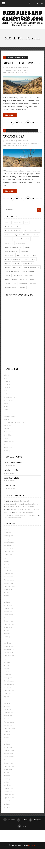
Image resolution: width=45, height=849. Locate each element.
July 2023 (7, 630)
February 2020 (9, 750)
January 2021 (8, 716)
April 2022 (7, 671)
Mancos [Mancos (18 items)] (7, 263)
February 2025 (8, 573)
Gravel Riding (8, 400)
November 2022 (9, 649)
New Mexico (8, 425)
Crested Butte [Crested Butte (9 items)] (20, 243)
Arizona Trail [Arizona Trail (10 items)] (17, 223)
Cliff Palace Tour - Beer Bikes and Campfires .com (20, 515)
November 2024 (9, 580)
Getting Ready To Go (10, 397)
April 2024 (7, 602)
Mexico (6, 410)
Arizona (10, 58)
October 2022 (8, 652)
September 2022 (9, 656)
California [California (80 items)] (8, 235)
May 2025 (7, 564)
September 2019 (9, 766)
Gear (5, 391)
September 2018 (9, 798)
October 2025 (8, 548)
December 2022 (9, 646)
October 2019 (8, 763)
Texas (6, 438)
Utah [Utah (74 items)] (14, 283)
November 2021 (9, 684)
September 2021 (9, 690)
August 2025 (8, 555)
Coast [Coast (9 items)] (36, 235)
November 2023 (9, 618)
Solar (8, 394)
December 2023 (9, 615)
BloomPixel (32, 845)
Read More (9, 115)
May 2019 (7, 779)
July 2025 (7, 558)
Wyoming (7, 451)
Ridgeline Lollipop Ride (21, 63)
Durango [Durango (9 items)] (27, 247)
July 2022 (7, 662)
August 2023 (8, 627)
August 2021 (8, 693)
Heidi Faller (9, 68)
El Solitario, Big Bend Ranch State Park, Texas (24, 509)
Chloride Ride (9, 485)
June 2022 (7, 665)
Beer (5, 378)
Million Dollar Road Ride (14, 462)
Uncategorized (9, 441)
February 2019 (8, 788)
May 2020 (7, 741)
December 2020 (9, 719)
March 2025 (7, 570)
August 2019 (8, 769)
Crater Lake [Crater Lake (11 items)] (9, 243)
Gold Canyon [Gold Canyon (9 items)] (25, 251)
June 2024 (7, 596)
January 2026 (8, 539)
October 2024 (8, 583)
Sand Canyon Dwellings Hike (23, 512)
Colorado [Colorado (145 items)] (8, 239)
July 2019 (7, 772)
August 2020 (8, 731)
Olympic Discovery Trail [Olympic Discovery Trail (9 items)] (31, 267)
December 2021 (9, 681)
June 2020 (7, 738)
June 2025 (7, 561)
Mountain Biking (21, 58)
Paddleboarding (9, 432)
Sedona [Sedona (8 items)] (14, 279)
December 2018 (9, 794)
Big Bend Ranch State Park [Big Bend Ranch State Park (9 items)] (13, 231)
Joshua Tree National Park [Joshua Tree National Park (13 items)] (13, 259)
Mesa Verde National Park (12, 518)
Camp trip (7, 384)
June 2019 (7, 776)
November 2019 (9, 760)
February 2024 (9, 608)
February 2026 (9, 536)
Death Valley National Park (15, 422)
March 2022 (7, 675)
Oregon (6, 429)
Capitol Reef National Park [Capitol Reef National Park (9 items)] (23, 235)
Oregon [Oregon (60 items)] (7, 275)
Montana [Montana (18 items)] (16, 263)
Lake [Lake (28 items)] (26, 259)
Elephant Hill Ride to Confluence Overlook (20, 506)
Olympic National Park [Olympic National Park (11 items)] (12, 271)
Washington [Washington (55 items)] (23, 283)
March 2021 (7, 709)
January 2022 (8, 678)
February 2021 (8, 712)
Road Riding (27, 143)
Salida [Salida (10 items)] (7, 279)
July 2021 (6, 697)
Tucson (25, 70)
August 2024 (8, 589)
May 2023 (7, 637)
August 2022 (8, 659)
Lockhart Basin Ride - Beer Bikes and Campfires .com (22, 504)
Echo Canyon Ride (11, 478)
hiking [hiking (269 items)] (19, 255)
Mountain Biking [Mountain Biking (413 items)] (27, 263)
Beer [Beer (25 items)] (26, 223)
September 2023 (9, 624)
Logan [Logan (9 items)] (33, 259)
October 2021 (8, 687)
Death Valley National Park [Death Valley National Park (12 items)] (13, 247)
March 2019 (7, 785)
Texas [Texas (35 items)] (32, 279)
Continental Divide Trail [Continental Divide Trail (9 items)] (21, 239)
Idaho (6, 406)
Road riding (33, 131)
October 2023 (8, 621)
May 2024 (7, 599)
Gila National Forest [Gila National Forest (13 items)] (11, 251)
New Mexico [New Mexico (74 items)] (17, 267)
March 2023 (7, 643)
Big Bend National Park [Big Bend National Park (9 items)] (12, 227)
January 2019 (8, 791)
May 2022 (7, 668)
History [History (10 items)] (26, 255)
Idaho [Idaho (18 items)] (34, 255)
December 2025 (9, 542)
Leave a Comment (11, 72)
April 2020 (7, 744)
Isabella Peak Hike (11, 470)
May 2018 (7, 801)
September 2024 (9, 586)
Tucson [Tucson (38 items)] (7, 283)
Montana (7, 413)
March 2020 (8, 747)
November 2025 (9, 545)
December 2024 (9, 577)
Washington (8, 447)
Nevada (6, 419)
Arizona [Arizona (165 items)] (7, 223)
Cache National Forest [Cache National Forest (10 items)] (32, 231)
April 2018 (7, 804)
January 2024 (8, 611)
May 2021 (7, 703)
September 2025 (9, 551)
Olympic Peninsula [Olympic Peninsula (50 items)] (28, 271)
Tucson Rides (13, 136)
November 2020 (9, 722)
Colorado (7, 387)
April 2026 (7, 529)
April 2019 (7, 782)
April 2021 (7, 706)
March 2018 (7, 807)
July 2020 (7, 734)
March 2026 (8, 532)
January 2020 (8, 753)
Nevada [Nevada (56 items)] (7, 267)
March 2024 (8, 605)
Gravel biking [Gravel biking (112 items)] (9, 255)
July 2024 (7, 592)
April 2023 (7, 640)
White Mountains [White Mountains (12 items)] (10, 287)
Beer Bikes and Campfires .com (22, 16)
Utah (5, 444)
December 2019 (9, 757)
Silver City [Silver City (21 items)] (23, 279)
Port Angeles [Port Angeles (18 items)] (17, 275)
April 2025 (7, 567)
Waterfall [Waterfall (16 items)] (33, 283)
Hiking (6, 403)
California (7, 381)
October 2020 (8, 725)
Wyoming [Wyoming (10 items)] (22, 287)
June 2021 (7, 700)
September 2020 (9, 728)
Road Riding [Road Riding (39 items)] (29, 275)
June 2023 (7, 633)
